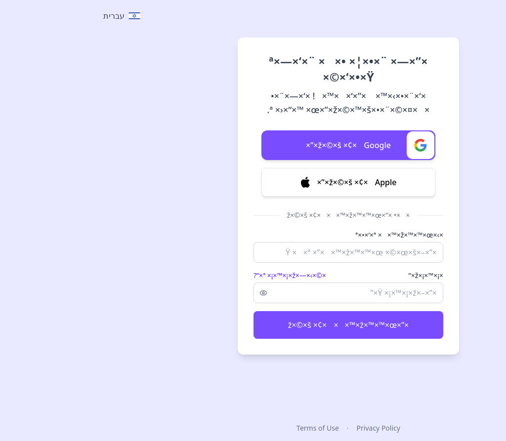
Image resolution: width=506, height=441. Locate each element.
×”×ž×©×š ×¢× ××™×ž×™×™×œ (253, 325)
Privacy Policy (283, 428)
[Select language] (26, 16)
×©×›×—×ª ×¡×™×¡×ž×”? (194, 275)
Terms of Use (222, 428)
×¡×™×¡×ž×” (330, 275)
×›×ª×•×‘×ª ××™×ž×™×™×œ (304, 235)
